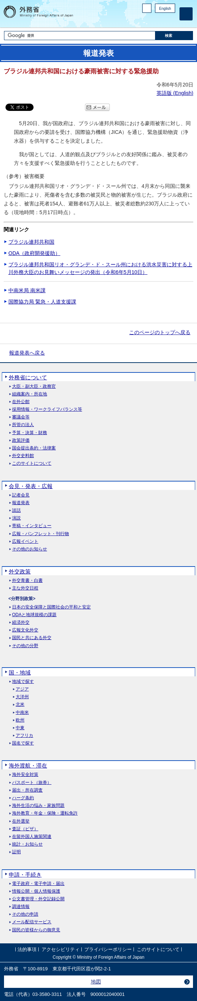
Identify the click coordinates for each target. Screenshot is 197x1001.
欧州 (20, 720)
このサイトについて (31, 463)
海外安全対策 (25, 774)
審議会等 (21, 417)
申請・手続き (25, 874)
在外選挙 (21, 821)
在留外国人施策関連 (31, 836)
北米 (20, 704)
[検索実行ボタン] (174, 35)
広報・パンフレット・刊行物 (40, 534)
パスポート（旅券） (31, 782)
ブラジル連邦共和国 (31, 242)
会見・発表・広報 (31, 486)
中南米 (22, 712)
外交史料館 (23, 455)
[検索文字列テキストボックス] (79, 35)
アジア (22, 689)
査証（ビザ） (25, 829)
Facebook (152, 20)
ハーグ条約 (23, 798)
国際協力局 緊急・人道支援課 (42, 302)
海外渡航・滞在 (28, 765)
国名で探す (23, 743)
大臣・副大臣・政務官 (34, 386)
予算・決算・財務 (29, 432)
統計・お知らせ (27, 844)
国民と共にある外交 (31, 637)
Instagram (161, 20)
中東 (20, 728)
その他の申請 (25, 914)
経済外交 (21, 622)
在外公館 (21, 401)
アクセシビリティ (61, 949)
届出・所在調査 (27, 790)
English (165, 9)
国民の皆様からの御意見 (36, 930)
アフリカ (24, 735)
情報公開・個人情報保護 (36, 891)
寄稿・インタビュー (31, 525)
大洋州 (22, 697)
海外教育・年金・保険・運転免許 (45, 813)
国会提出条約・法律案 (34, 448)
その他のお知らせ (29, 549)
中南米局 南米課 (27, 290)
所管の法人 (23, 424)
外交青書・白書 (27, 580)
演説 (16, 518)
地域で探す (23, 681)
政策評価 (21, 440)
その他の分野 (25, 646)
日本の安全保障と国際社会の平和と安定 (51, 607)
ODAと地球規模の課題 (34, 614)
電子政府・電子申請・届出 (38, 883)
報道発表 (21, 502)
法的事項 (27, 949)
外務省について (28, 377)
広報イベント (25, 541)
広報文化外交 (25, 630)
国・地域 (20, 672)
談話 (16, 510)
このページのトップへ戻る (159, 332)
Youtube (171, 20)
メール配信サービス (31, 922)
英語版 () (175, 93)
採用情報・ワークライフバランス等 (47, 409)
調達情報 (21, 906)
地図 (96, 982)
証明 (16, 852)
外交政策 (20, 571)
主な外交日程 (25, 588)
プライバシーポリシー (108, 949)
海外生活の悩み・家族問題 (38, 805)
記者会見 (21, 495)
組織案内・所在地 (29, 394)
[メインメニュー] (186, 13)
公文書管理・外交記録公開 (38, 899)
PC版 (146, 8)
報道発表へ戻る (27, 353)
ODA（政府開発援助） (34, 253)
